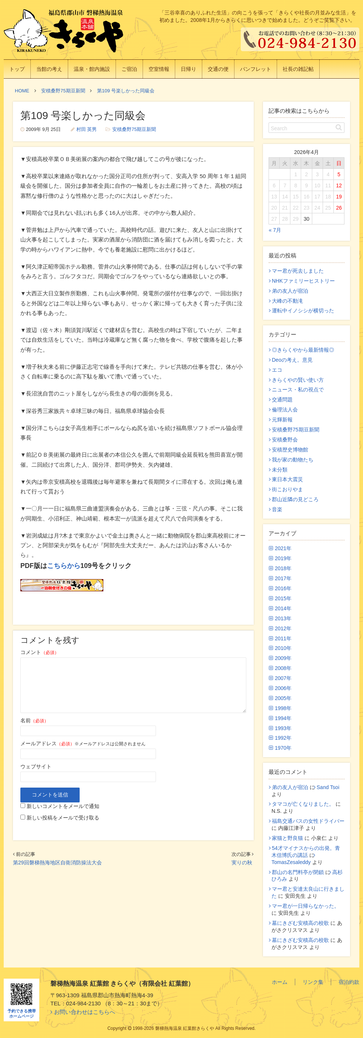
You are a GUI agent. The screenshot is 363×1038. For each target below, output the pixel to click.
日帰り (188, 69)
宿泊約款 (349, 982)
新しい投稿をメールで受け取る (63, 818)
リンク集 (313, 982)
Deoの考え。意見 (292, 360)
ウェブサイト (35, 766)
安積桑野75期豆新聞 (134, 129)
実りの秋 (242, 862)
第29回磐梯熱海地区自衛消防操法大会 (57, 862)
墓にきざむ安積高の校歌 (300, 923)
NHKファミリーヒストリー (303, 281)
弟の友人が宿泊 (290, 291)
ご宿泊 (129, 69)
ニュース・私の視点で (298, 389)
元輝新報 (282, 420)
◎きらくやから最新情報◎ (303, 350)
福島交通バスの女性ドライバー (308, 821)
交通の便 (218, 69)
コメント (39, 652)
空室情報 (159, 69)
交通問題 (282, 400)
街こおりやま (287, 489)
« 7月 (275, 230)
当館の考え (49, 69)
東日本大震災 (287, 479)
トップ (17, 69)
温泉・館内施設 (92, 69)
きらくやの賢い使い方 (298, 380)
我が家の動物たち (292, 460)
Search (279, 128)
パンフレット (255, 69)
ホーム (279, 982)
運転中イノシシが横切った (303, 310)
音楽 (277, 509)
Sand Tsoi (328, 787)
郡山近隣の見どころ (295, 499)
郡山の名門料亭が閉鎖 (298, 872)
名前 (34, 720)
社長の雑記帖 (298, 69)
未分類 (279, 470)
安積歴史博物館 (290, 450)
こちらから (63, 565)
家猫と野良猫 (287, 838)
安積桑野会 (285, 440)
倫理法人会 (285, 410)
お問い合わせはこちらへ (84, 1012)
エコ (277, 370)
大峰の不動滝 (287, 301)
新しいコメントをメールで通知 (63, 806)
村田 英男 (86, 129)
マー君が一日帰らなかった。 (305, 906)
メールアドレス (47, 743)
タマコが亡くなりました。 (303, 804)
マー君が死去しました (298, 271)
